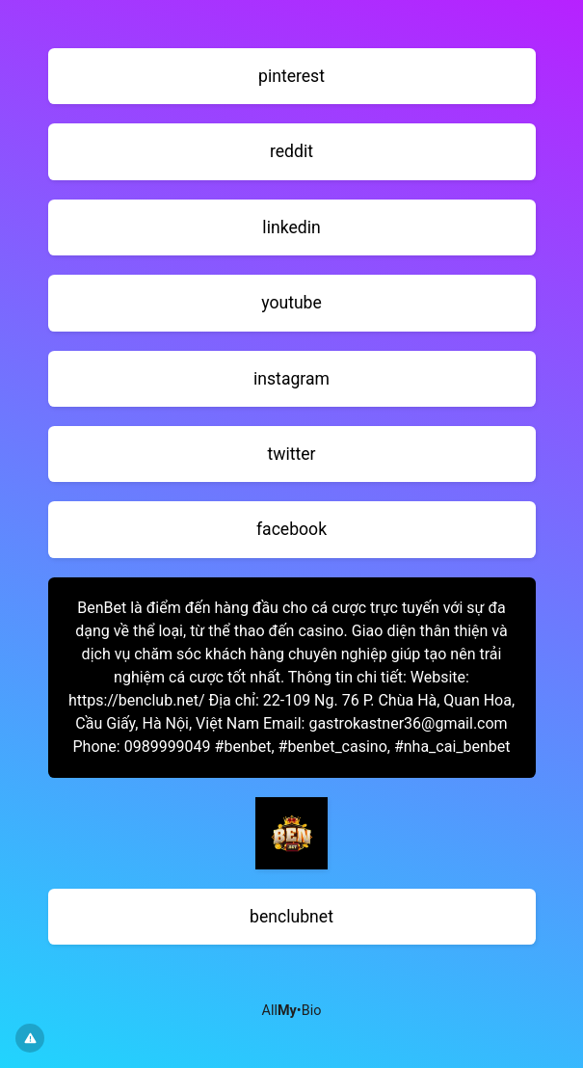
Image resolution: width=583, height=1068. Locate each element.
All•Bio (292, 1010)
